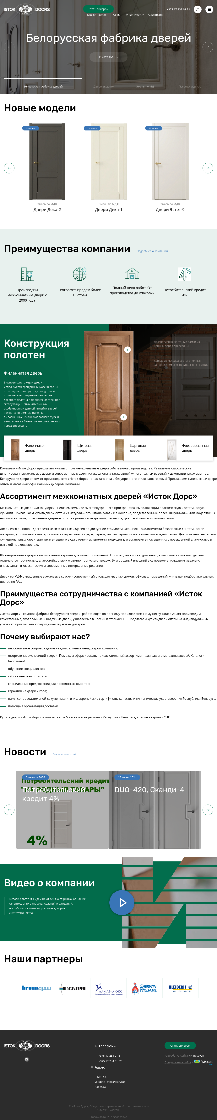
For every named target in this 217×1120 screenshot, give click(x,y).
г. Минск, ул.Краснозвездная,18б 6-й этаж (110, 1082)
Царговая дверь (129, 450)
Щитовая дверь (76, 450)
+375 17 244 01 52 (110, 1061)
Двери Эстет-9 (175, 210)
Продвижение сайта (178, 1062)
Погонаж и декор (190, 86)
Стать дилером (98, 9)
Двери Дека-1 (114, 210)
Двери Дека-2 (53, 210)
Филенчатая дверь (26, 450)
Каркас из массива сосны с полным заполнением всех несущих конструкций (181, 363)
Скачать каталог (97, 14)
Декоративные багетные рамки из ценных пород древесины (177, 344)
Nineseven (197, 1055)
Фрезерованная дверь (187, 450)
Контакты (157, 14)
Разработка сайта (176, 1055)
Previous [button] (9, 168)
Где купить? (136, 14)
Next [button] (208, 168)
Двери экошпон (104, 86)
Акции (116, 14)
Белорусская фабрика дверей (43, 86)
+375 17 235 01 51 (178, 9)
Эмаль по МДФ (146, 86)
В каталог (108, 57)
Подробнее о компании (152, 251)
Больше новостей (64, 754)
